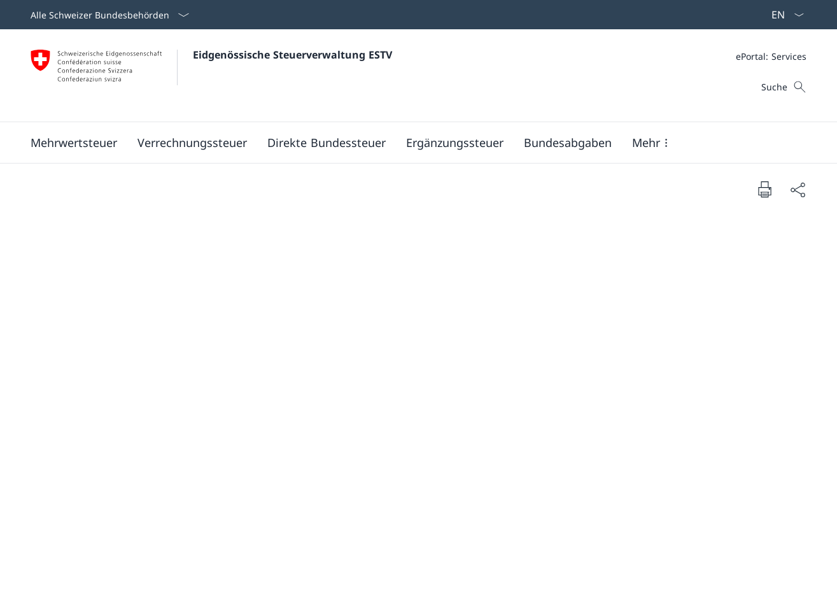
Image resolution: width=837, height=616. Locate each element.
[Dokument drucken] (764, 189)
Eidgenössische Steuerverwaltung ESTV (292, 55)
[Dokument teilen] (797, 189)
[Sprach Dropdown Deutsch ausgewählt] (783, 14)
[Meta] (771, 56)
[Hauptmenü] (408, 142)
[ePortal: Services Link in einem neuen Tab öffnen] (771, 56)
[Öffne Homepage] (211, 75)
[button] (73, 142)
